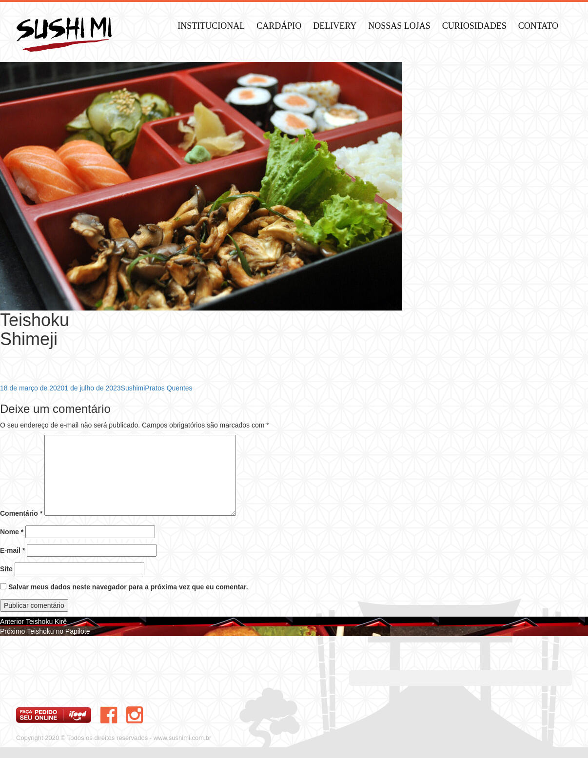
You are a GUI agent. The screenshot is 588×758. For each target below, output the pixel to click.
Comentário (21, 513)
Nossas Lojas (399, 26)
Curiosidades (474, 26)
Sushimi (133, 388)
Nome (11, 532)
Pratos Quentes (168, 388)
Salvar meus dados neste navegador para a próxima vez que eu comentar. (128, 587)
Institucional (211, 26)
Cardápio (278, 26)
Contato (538, 26)
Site (6, 569)
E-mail (12, 550)
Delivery (334, 26)
